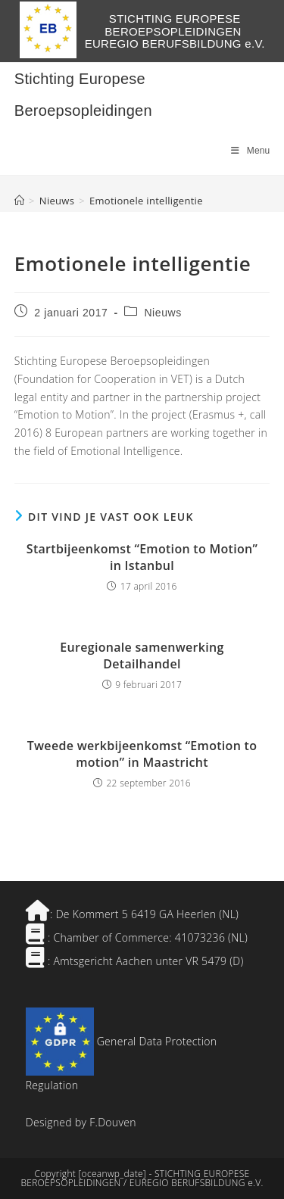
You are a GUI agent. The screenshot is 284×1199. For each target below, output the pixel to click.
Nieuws (163, 313)
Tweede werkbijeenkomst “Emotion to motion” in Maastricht (142, 754)
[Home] (19, 200)
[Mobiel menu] (250, 150)
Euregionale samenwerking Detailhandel (141, 655)
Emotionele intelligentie (146, 200)
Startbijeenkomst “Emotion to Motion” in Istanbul (142, 557)
